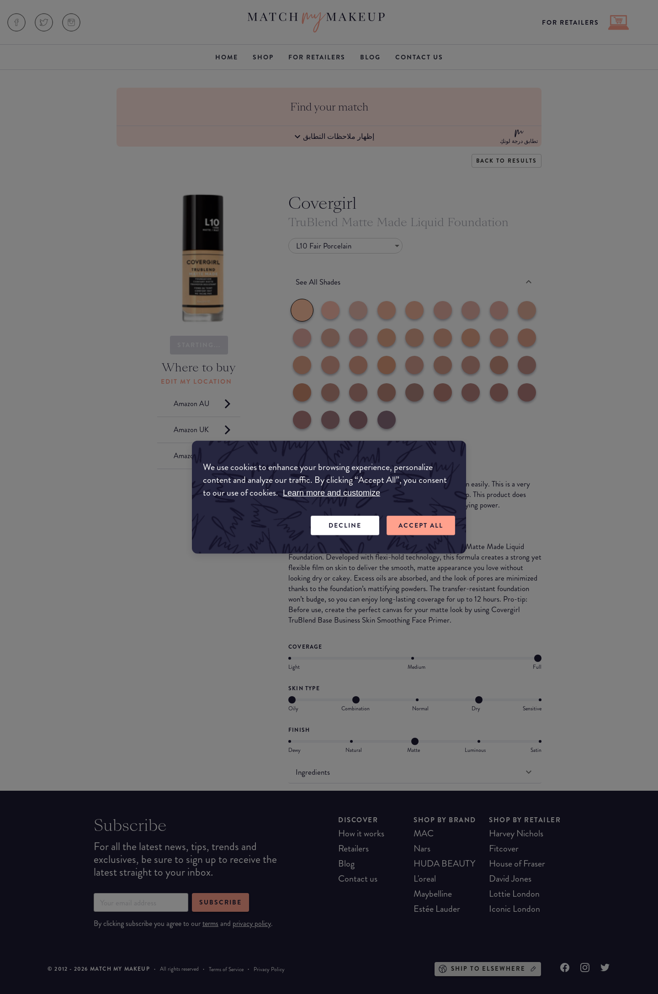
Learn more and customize (331, 492)
